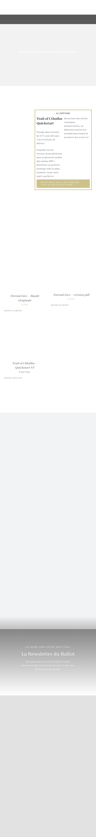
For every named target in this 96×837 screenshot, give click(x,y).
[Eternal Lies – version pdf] (71, 251)
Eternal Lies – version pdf (71, 295)
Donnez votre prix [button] (13, 377)
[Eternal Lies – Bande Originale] (24, 251)
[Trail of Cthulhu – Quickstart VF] (24, 319)
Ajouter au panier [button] (13, 310)
